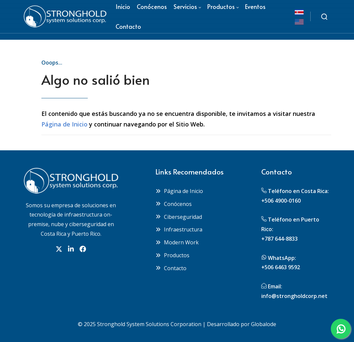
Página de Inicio (64, 124)
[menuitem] (128, 26)
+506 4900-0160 (281, 200)
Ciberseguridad (178, 216)
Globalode (263, 324)
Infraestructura (178, 229)
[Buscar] (324, 17)
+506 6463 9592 (280, 267)
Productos (172, 255)
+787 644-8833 (279, 238)
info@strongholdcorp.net (294, 296)
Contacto (170, 268)
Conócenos (173, 204)
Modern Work (177, 242)
